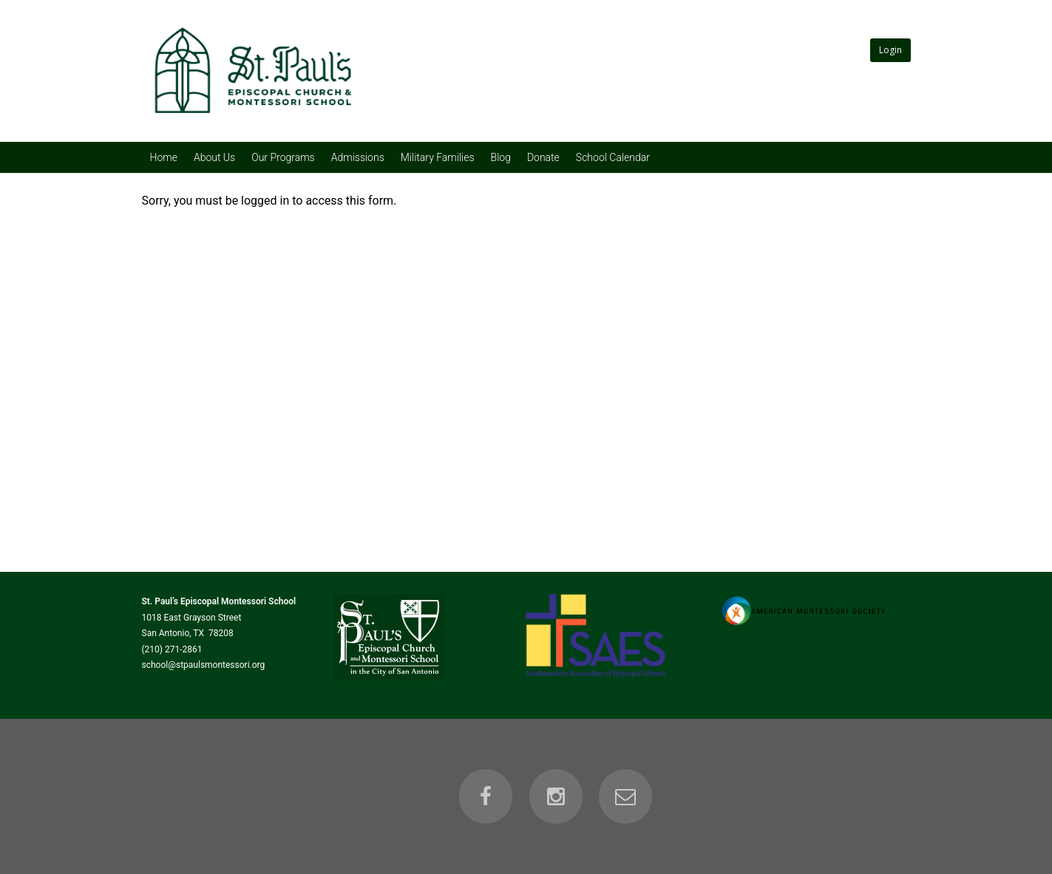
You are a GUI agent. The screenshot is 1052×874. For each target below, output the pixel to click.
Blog (501, 157)
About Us (214, 157)
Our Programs (283, 157)
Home (163, 157)
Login (890, 50)
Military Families (438, 157)
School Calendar (613, 157)
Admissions (357, 157)
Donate (543, 157)
